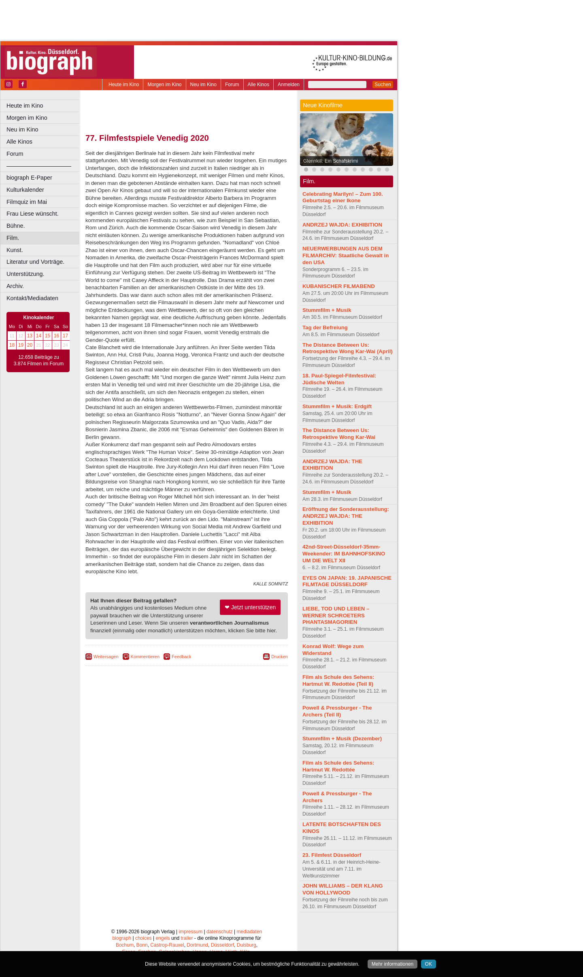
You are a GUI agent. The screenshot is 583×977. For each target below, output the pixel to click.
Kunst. (14, 250)
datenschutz (219, 932)
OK (428, 964)
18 (12, 345)
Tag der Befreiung (325, 327)
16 (56, 336)
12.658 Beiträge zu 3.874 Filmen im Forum (39, 360)
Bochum (125, 945)
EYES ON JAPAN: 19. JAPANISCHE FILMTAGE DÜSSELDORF (347, 581)
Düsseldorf (222, 945)
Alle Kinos (258, 84)
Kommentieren (145, 656)
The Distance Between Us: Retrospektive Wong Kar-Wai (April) (347, 348)
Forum (232, 84)
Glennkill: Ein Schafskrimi (330, 161)
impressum (191, 932)
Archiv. (15, 286)
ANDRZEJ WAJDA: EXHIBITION (342, 225)
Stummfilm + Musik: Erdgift (337, 406)
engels (162, 938)
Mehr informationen (392, 964)
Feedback (181, 656)
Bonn (142, 945)
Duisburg (246, 945)
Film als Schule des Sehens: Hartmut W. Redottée (338, 766)
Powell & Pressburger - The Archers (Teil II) (337, 711)
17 (65, 336)
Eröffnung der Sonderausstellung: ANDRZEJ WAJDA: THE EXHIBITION (345, 516)
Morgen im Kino (164, 84)
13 (29, 336)
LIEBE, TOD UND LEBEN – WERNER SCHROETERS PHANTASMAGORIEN (335, 615)
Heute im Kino (124, 84)
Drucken (279, 656)
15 (47, 336)
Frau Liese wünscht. (32, 213)
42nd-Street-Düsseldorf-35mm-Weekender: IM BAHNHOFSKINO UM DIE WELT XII (343, 554)
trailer (187, 938)
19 (20, 345)
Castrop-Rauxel (167, 945)
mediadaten (249, 932)
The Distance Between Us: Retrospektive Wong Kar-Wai (338, 433)
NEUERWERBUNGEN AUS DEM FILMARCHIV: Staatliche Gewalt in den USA (345, 255)
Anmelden (289, 84)
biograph (121, 938)
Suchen (382, 84)
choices (143, 938)
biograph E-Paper (29, 177)
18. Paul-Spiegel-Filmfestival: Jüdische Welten (339, 379)
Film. (12, 238)
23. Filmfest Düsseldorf (331, 855)
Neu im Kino (203, 84)
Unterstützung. (25, 274)
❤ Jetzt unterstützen (250, 607)
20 (29, 345)
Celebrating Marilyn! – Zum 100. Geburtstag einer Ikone (342, 197)
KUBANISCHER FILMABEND (338, 286)
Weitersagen (106, 656)
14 (38, 336)
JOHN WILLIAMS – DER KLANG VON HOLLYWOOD (342, 889)
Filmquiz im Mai (26, 202)
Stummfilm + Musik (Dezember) (342, 738)
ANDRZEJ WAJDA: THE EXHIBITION (332, 464)
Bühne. (15, 226)
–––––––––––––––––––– (38, 166)
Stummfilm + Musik (326, 310)
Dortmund (197, 945)
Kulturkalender (25, 189)
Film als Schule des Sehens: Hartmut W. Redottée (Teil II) (338, 680)
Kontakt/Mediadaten (32, 298)
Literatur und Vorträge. (35, 262)
